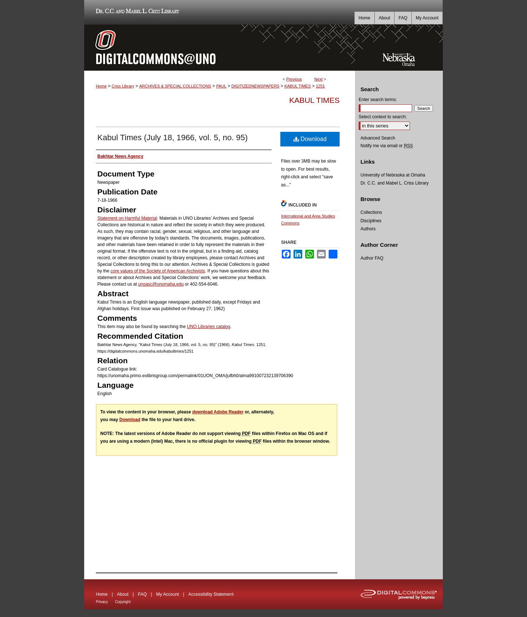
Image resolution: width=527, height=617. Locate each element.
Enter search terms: (378, 99)
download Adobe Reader (217, 412)
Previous (294, 79)
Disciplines (370, 220)
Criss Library (123, 86)
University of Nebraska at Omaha (392, 175)
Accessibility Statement (210, 594)
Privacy (102, 602)
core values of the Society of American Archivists (158, 271)
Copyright (123, 602)
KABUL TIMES (297, 86)
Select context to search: (383, 116)
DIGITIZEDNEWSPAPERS (255, 86)
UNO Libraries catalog (208, 326)
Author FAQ (372, 258)
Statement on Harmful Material (127, 218)
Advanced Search (377, 138)
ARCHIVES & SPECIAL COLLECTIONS (175, 86)
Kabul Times (314, 100)
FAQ (142, 594)
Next (318, 79)
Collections (371, 212)
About (122, 594)
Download (310, 139)
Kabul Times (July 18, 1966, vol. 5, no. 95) (172, 137)
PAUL (221, 86)
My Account (167, 594)
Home (101, 86)
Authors (367, 228)
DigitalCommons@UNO (219, 48)
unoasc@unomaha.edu (160, 284)
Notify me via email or (386, 145)
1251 (320, 86)
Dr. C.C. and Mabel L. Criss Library (136, 12)
